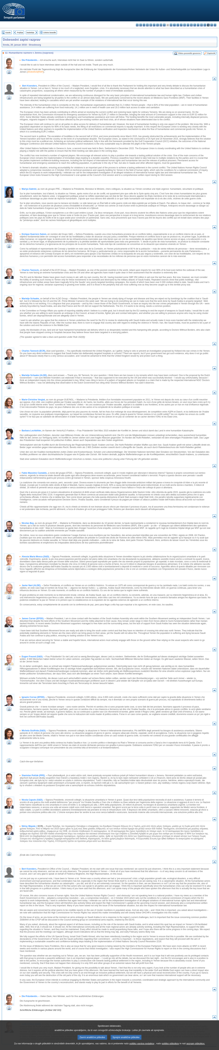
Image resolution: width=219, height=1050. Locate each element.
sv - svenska (215, 25)
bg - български (137, 25)
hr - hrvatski (171, 25)
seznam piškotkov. (195, 1047)
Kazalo (8, 32)
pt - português (198, 25)
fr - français (164, 25)
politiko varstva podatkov (141, 1047)
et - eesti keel (154, 25)
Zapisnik (211, 53)
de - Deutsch (150, 25)
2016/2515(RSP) (35, 72)
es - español (140, 25)
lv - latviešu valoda (177, 25)
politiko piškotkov (170, 1047)
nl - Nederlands (191, 25)
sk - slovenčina (205, 25)
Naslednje (30, 32)
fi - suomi (211, 25)
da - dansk (147, 25)
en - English (161, 25)
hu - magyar (184, 25)
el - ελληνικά (157, 25)
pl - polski (194, 25)
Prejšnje (20, 32)
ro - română (201, 25)
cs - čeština (144, 25)
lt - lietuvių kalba (181, 25)
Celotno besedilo (49, 32)
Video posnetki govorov (189, 53)
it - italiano (174, 25)
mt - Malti (188, 25)
